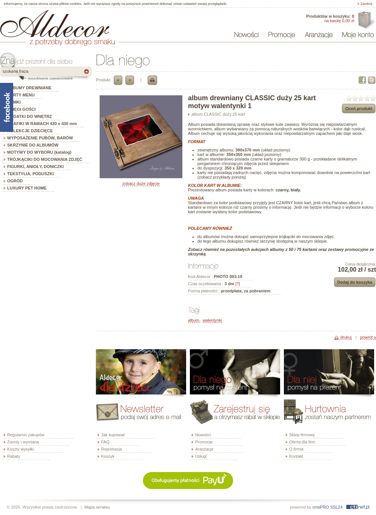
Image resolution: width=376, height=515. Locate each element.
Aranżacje (204, 449)
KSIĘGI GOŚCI (21, 109)
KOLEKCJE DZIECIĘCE (30, 130)
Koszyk (107, 456)
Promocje (203, 442)
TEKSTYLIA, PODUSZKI (30, 173)
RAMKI (14, 102)
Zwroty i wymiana (23, 442)
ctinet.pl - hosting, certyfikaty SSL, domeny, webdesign (357, 507)
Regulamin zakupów (25, 434)
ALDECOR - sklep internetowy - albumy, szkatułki (54, 23)
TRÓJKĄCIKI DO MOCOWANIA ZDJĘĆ (44, 159)
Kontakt (296, 456)
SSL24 (336, 507)
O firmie (296, 449)
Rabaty (13, 456)
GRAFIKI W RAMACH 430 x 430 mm (42, 123)
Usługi (201, 456)
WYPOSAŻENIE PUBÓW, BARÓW (40, 138)
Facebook (362, 80)
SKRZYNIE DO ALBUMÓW (32, 145)
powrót (366, 337)
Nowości (203, 434)
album (193, 320)
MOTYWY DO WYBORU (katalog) (39, 152)
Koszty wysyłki (20, 449)
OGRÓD (15, 181)
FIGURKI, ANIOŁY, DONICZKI (35, 166)
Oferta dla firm (366, 20)
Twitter (371, 80)
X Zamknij (364, 4)
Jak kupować (113, 434)
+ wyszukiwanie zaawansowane (49, 78)
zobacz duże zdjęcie (140, 183)
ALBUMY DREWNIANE (29, 88)
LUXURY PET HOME (27, 188)
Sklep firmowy (302, 434)
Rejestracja (111, 449)
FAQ (105, 442)
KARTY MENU (21, 95)
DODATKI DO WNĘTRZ (29, 116)
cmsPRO (320, 507)
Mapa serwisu (97, 507)
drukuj (346, 337)
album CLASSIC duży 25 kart (218, 114)
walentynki (212, 320)
